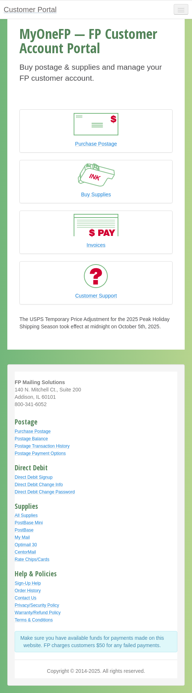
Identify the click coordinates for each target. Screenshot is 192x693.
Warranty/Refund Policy (38, 612)
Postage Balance (31, 438)
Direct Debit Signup (33, 477)
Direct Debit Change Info (39, 484)
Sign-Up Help (28, 583)
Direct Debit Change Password (45, 492)
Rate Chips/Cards (32, 559)
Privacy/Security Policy (37, 605)
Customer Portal (30, 10)
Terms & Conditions (34, 620)
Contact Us (25, 598)
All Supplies (26, 515)
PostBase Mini (29, 522)
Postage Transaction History (42, 446)
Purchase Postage (33, 431)
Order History (28, 590)
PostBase (24, 530)
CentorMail (25, 552)
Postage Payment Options (40, 453)
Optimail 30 (26, 544)
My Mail (22, 537)
